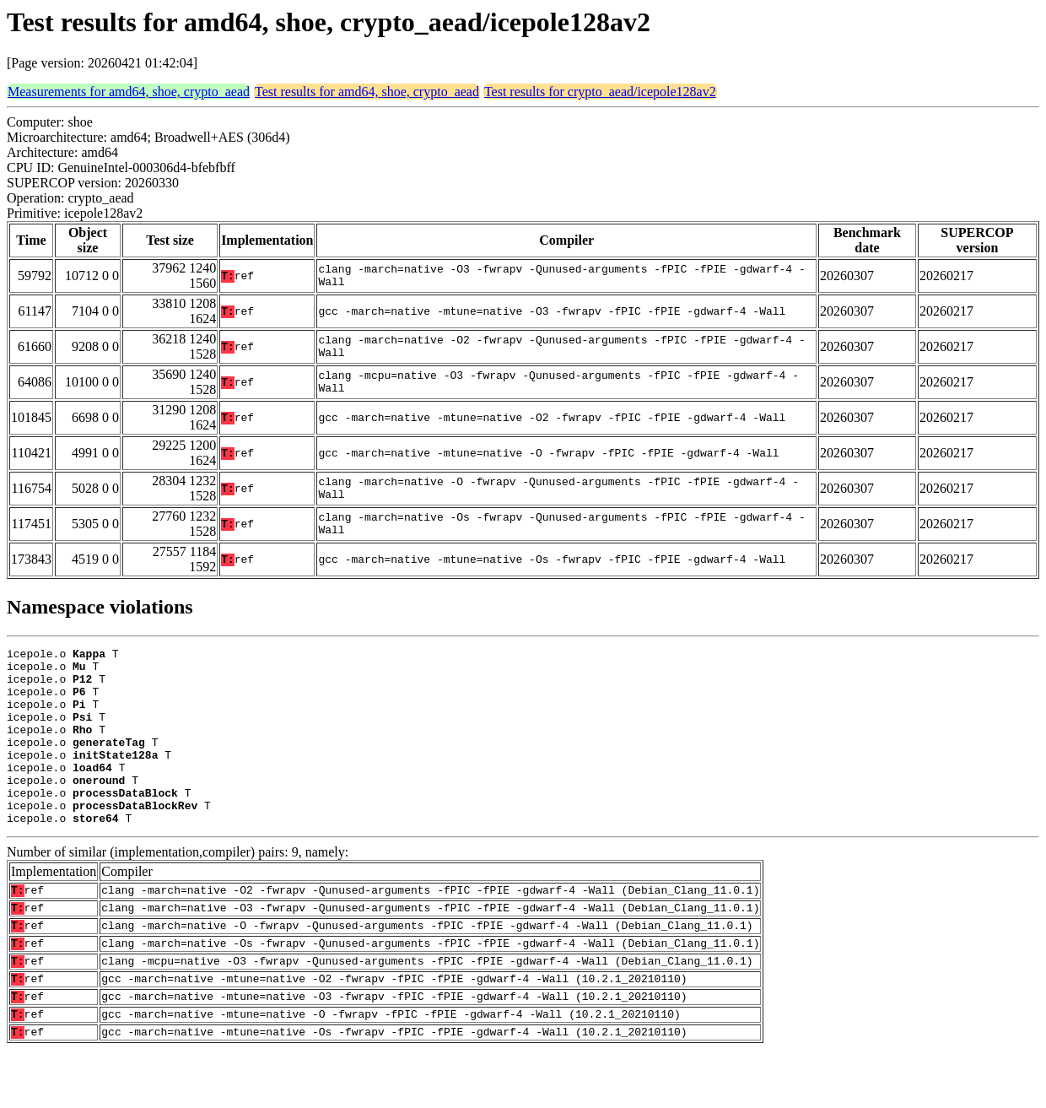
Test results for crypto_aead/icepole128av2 (600, 91)
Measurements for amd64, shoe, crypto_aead (129, 91)
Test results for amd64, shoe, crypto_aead (367, 91)
